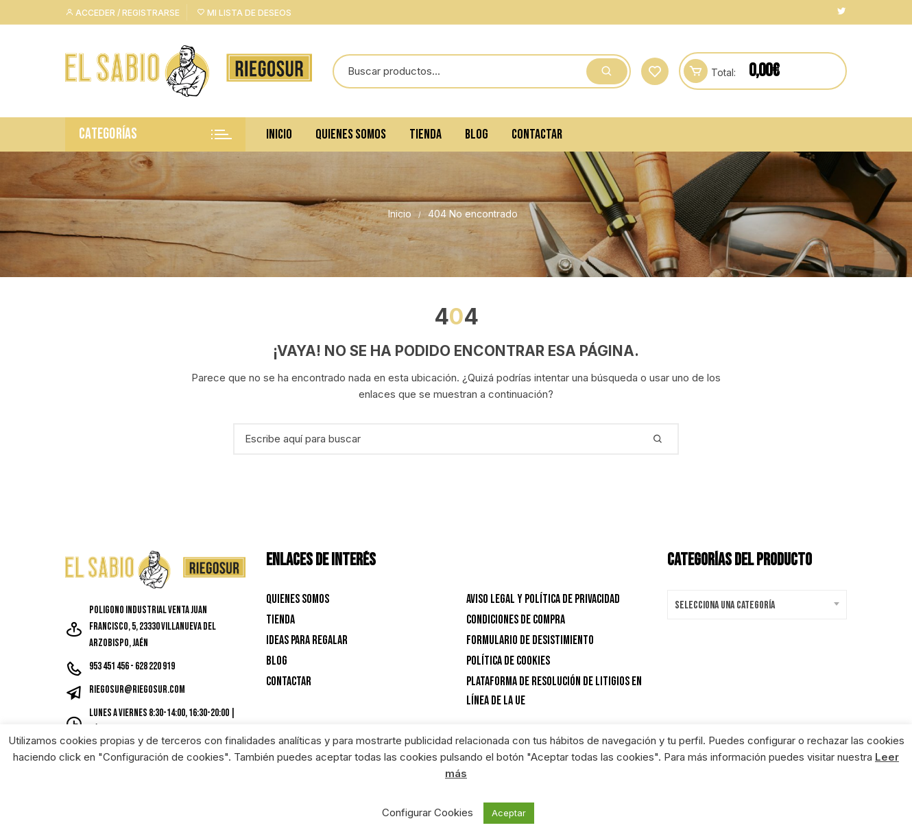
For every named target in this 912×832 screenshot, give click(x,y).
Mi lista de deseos (244, 13)
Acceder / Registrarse (122, 13)
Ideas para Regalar (307, 640)
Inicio (279, 134)
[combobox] (757, 604)
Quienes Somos (350, 134)
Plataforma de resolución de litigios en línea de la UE (554, 691)
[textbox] (754, 606)
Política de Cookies (508, 661)
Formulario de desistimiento (530, 640)
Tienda (425, 134)
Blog (476, 134)
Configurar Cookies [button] (427, 812)
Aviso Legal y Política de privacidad (543, 599)
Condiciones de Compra (515, 620)
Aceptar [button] (509, 812)
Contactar (537, 134)
